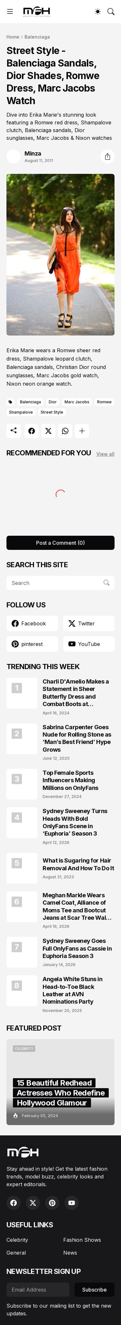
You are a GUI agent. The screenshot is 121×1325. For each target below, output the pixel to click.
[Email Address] (37, 1290)
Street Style (52, 412)
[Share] (107, 156)
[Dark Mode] (98, 11)
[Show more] (82, 431)
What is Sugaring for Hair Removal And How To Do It (78, 864)
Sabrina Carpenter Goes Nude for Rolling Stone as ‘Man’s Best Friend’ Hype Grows (77, 738)
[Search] (111, 11)
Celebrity (17, 1240)
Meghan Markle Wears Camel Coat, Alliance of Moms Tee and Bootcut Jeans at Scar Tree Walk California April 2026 (76, 907)
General (16, 1252)
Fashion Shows (82, 1240)
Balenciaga (37, 37)
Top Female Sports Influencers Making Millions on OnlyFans (70, 780)
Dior (53, 401)
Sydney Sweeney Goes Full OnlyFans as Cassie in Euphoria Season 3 (77, 948)
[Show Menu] (10, 11)
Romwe (104, 401)
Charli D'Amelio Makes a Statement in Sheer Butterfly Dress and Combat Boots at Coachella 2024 (76, 693)
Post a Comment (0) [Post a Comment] (60, 543)
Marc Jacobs (77, 401)
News (70, 1252)
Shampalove (21, 412)
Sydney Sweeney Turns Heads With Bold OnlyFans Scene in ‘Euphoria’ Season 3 (75, 822)
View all (105, 454)
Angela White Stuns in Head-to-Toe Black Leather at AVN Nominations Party (73, 990)
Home (12, 37)
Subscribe (94, 1289)
